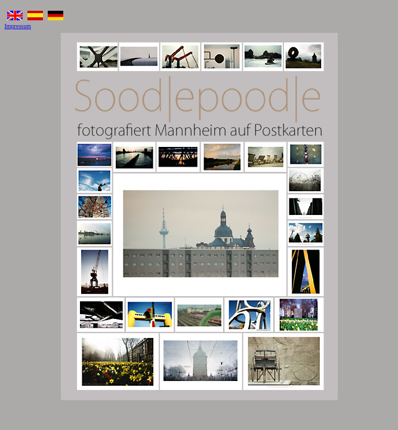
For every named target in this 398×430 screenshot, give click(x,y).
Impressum (18, 26)
